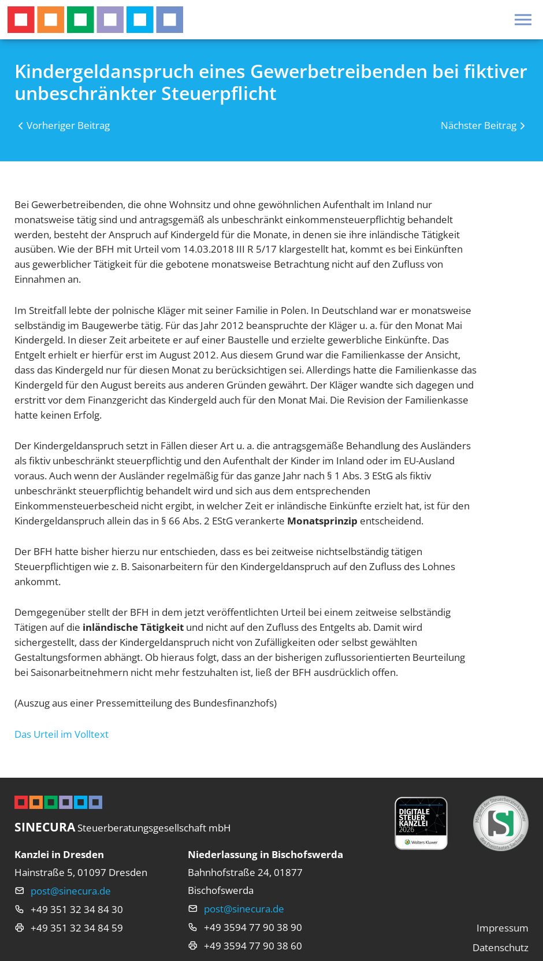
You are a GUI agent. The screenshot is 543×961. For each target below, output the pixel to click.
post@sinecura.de (71, 890)
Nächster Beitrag (478, 125)
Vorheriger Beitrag (68, 125)
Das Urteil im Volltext (61, 734)
